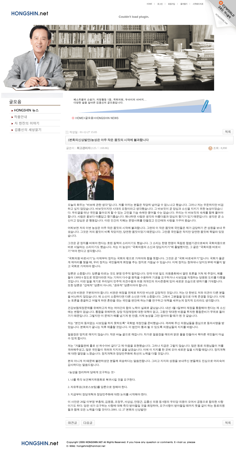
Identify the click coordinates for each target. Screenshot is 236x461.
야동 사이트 (70, 433)
